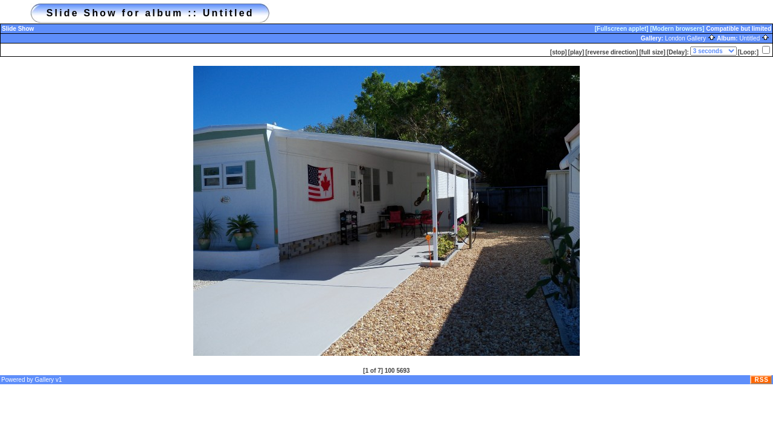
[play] (576, 52)
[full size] (653, 52)
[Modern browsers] (677, 28)
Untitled (754, 38)
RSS (761, 379)
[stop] (558, 52)
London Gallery (690, 38)
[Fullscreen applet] (622, 28)
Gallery (44, 379)
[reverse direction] (611, 52)
